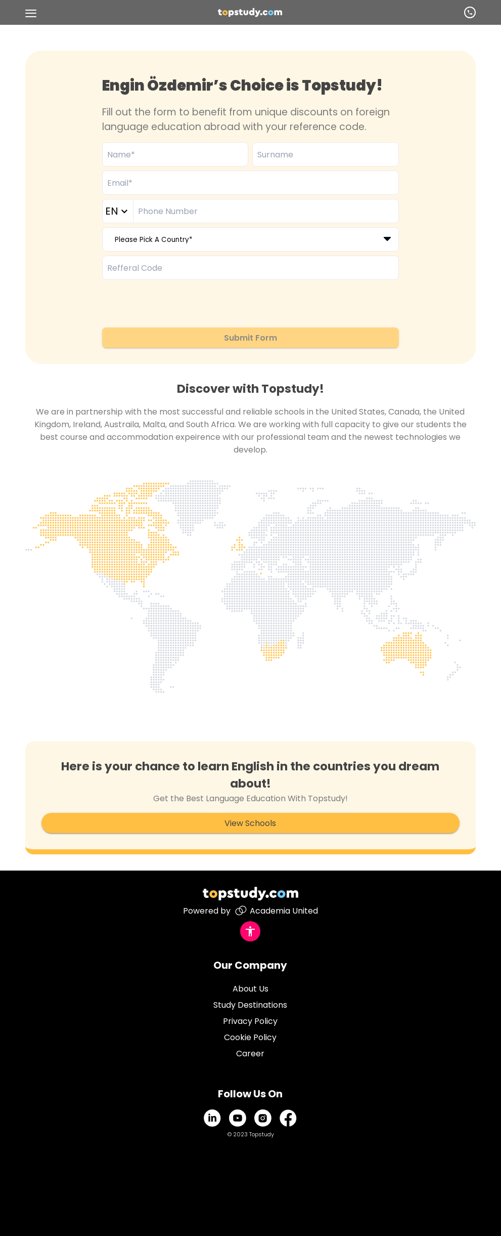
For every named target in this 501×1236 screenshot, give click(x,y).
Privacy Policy (250, 1021)
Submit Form (250, 338)
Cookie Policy (250, 1037)
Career (250, 1053)
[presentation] (179, 303)
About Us (250, 989)
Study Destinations (250, 1005)
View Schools (250, 823)
